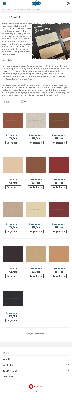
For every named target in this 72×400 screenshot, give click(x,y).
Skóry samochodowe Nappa (21, 9)
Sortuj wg (6, 102)
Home (3, 9)
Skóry (9, 9)
